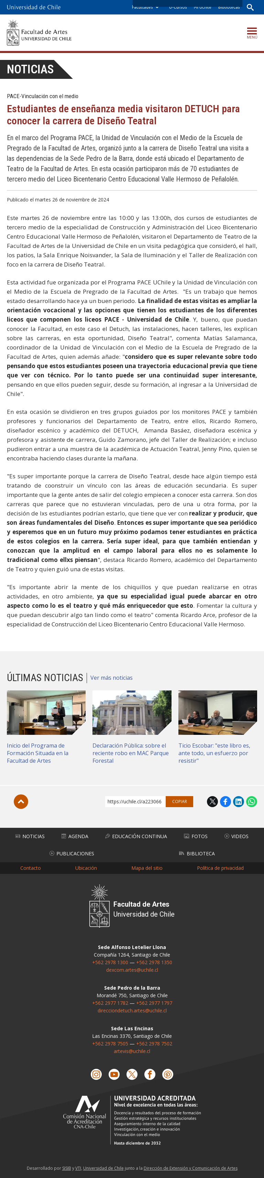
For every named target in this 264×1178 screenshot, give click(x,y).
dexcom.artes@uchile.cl (132, 970)
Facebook (225, 801)
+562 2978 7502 (154, 1043)
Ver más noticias (111, 677)
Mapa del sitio (147, 868)
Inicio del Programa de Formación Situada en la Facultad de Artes (37, 753)
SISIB (66, 1168)
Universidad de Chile (103, 1168)
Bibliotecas (229, 7)
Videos (236, 836)
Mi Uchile (202, 7)
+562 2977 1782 (110, 1003)
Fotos (196, 836)
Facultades (142, 7)
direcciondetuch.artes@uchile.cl (132, 1010)
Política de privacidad (220, 868)
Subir (21, 801)
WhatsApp (251, 801)
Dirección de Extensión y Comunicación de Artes (191, 1168)
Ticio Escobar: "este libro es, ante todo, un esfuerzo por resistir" (214, 753)
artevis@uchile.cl (132, 1051)
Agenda (75, 836)
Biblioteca (197, 853)
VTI (78, 1168)
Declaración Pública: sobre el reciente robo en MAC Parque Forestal (130, 753)
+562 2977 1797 (154, 1003)
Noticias (30, 69)
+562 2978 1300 (110, 962)
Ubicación (86, 868)
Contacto (30, 868)
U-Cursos (178, 7)
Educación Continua (136, 836)
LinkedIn (238, 802)
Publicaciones (72, 853)
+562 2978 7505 (110, 1043)
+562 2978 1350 (154, 962)
